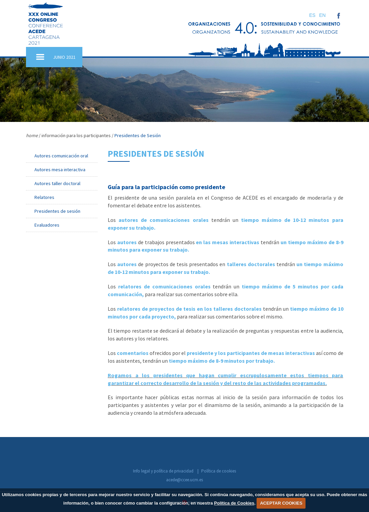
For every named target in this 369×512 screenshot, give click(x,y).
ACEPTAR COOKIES (281, 503)
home (32, 135)
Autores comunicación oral (61, 156)
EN (322, 15)
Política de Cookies (234, 503)
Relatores (44, 197)
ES (312, 15)
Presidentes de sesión (57, 211)
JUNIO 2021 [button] (64, 57)
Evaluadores (46, 225)
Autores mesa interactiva (59, 170)
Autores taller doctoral (57, 183)
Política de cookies (218, 471)
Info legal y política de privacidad (163, 471)
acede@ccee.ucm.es (184, 480)
